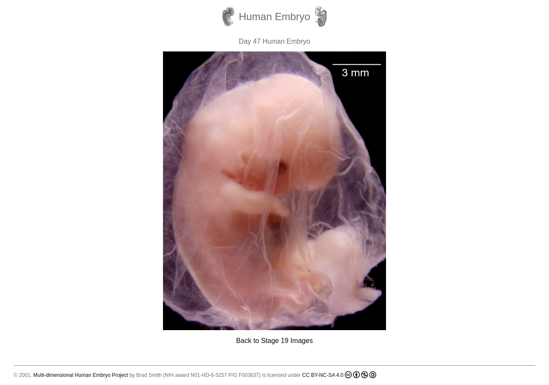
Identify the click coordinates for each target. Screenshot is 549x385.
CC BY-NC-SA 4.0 (339, 374)
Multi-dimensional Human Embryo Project (80, 375)
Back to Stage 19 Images (274, 340)
